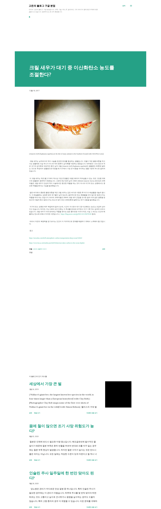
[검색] (123, 6)
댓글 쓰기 (37, 413)
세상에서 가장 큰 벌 (45, 383)
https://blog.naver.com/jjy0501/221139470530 (76, 214)
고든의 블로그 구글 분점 (42, 5)
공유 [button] (103, 249)
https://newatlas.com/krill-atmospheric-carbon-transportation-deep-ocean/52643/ (55, 238)
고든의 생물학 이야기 (40, 249)
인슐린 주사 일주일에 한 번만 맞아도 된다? (61, 475)
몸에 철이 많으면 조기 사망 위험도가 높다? (61, 428)
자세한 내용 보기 (91, 413)
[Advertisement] (76, 37)
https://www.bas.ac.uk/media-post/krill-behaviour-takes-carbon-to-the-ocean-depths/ (57, 243)
